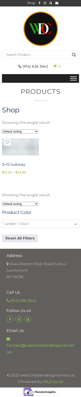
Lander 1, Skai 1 (16, 224)
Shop (31, 3)
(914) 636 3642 (33, 66)
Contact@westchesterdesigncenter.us (56, 3)
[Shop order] (20, 131)
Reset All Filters (20, 238)
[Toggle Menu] (73, 78)
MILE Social (53, 381)
